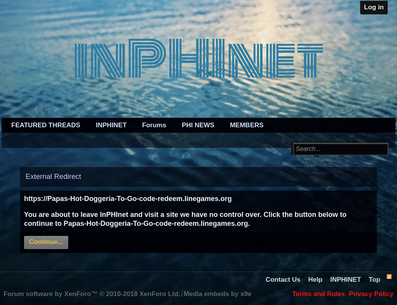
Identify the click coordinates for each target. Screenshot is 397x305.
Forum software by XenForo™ (91, 294)
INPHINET (111, 125)
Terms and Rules (318, 294)
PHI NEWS (198, 125)
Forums (154, 125)
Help (315, 279)
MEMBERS (247, 125)
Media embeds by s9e (218, 294)
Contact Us (283, 279)
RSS (389, 276)
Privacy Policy (371, 294)
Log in (374, 7)
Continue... (46, 242)
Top (374, 279)
